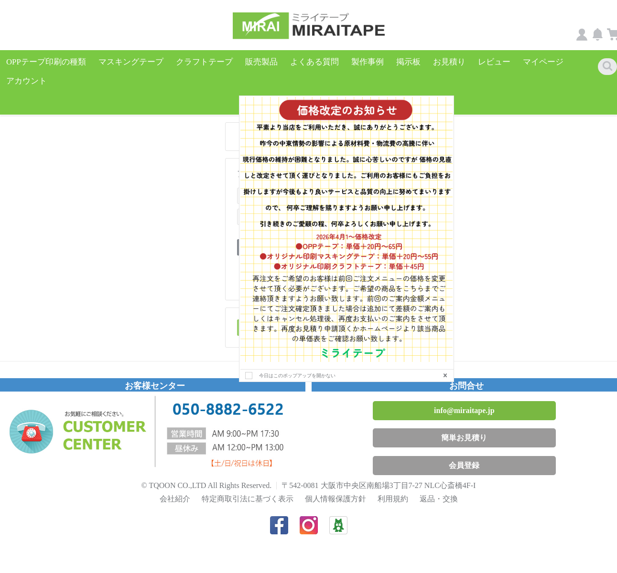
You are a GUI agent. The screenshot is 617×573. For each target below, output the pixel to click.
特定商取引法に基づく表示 (247, 489)
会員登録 (464, 456)
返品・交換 (439, 489)
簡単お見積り (464, 428)
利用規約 (393, 489)
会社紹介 (175, 489)
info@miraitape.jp (464, 401)
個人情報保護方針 (335, 489)
